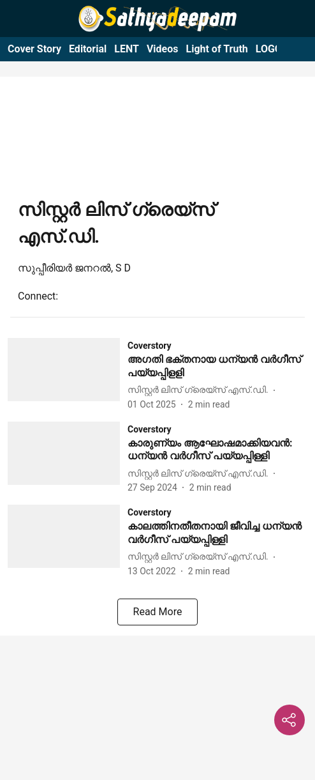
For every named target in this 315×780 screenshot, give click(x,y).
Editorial (87, 49)
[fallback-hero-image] (68, 374)
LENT (126, 49)
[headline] (217, 366)
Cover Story (34, 49)
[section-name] (150, 345)
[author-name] (201, 390)
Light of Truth (216, 49)
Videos (163, 49)
